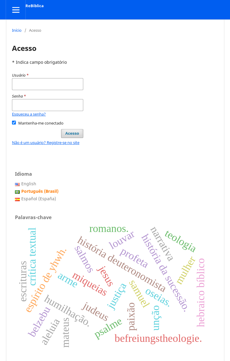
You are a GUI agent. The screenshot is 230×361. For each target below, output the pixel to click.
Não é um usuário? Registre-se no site (45, 142)
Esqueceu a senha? (29, 114)
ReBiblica (34, 5)
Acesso (72, 133)
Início (17, 30)
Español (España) (38, 198)
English (28, 183)
